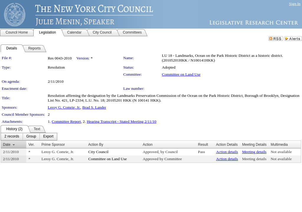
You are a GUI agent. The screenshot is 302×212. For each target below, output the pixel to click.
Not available (281, 152)
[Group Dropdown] (31, 136)
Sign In (295, 3)
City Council (98, 152)
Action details (227, 152)
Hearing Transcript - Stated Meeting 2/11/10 (121, 121)
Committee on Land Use (181, 74)
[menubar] (29, 136)
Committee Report (66, 121)
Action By (95, 145)
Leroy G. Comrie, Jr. (64, 107)
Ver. (31, 145)
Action (147, 145)
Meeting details (254, 152)
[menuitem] (12, 136)
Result (203, 145)
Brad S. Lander (94, 107)
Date (6, 145)
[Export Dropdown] (48, 136)
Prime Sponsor (53, 145)
